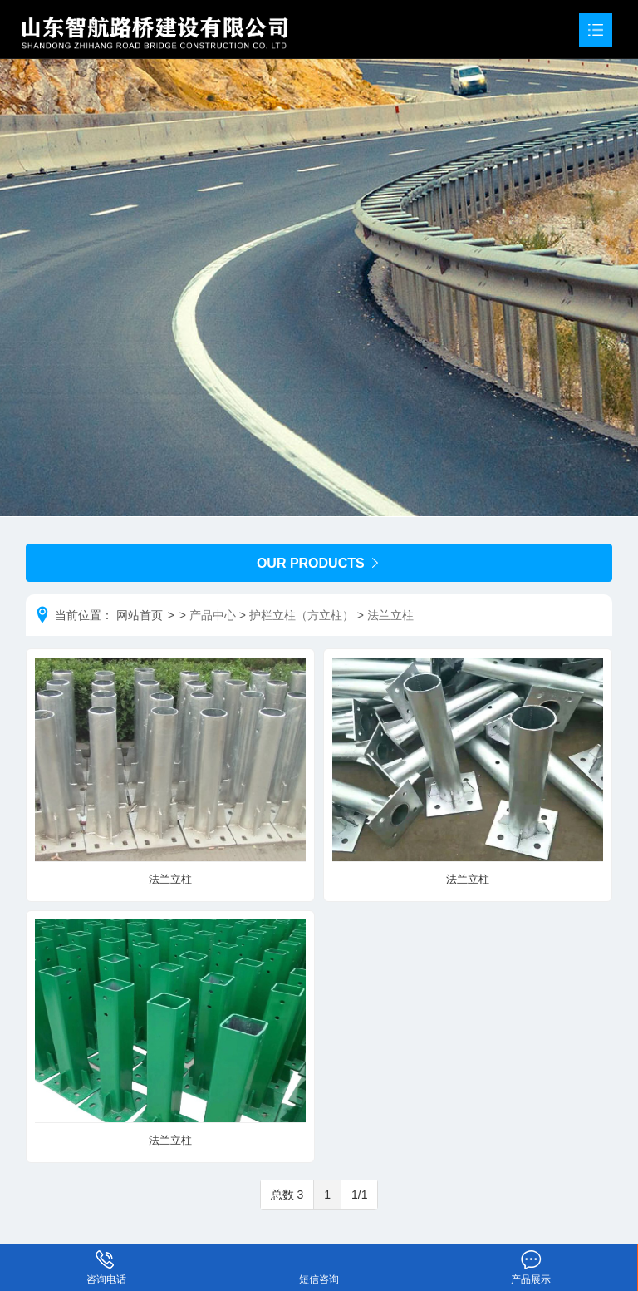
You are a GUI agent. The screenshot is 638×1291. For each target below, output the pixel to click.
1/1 (359, 1194)
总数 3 (287, 1194)
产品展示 (531, 1256)
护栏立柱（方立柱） (301, 615)
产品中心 (212, 615)
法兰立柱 (390, 615)
